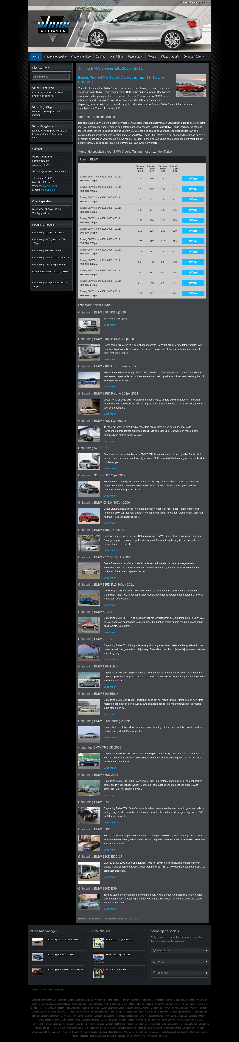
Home (184, 2)
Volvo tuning (150, 1012)
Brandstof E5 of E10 (116, 969)
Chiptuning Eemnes (127, 1028)
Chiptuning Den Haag (82, 1004)
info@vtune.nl (48, 189)
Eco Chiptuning (155, 1028)
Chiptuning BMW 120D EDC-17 (100, 856)
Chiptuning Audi (101, 1004)
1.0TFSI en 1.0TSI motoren (113, 1020)
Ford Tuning (115, 1012)
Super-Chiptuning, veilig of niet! (169, 1004)
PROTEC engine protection (48, 1020)
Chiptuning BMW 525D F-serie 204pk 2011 (108, 393)
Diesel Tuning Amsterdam (52, 1008)
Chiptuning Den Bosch (77, 1028)
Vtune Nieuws (100, 931)
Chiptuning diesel (81, 56)
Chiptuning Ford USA (160, 1008)
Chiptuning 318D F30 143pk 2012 (101, 475)
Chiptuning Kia (148, 1000)
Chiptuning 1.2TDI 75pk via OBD (50, 264)
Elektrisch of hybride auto (119, 939)
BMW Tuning (139, 1036)
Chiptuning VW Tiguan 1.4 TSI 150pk (48, 241)
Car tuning (100, 1000)
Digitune (149, 1004)
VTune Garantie (170, 56)
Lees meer (110, 324)
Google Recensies (90, 1008)
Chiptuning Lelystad (166, 1020)
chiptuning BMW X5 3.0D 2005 (99, 747)
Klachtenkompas (156, 1016)
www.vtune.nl (49, 186)
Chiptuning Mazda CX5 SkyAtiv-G (50, 257)
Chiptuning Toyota (88, 1032)
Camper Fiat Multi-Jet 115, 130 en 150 (50, 273)
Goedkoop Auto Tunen (133, 1012)
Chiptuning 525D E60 (93, 448)
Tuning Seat (154, 1024)
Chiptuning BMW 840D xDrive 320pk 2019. (108, 339)
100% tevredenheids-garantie (175, 1032)
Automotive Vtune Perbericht (65, 1032)
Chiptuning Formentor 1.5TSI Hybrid (64, 969)
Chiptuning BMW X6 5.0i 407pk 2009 (104, 502)
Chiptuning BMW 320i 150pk (98, 693)
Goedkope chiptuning (137, 1024)
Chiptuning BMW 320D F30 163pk (102, 421)
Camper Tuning (125, 1036)
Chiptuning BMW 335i (93, 802)
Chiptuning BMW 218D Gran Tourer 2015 (107, 366)
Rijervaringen (135, 56)
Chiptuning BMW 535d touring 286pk (104, 721)
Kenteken (142, 1028)
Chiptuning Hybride (90, 1020)
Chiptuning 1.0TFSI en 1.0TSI (48, 232)
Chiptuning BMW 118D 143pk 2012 (103, 530)
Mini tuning (190, 1004)
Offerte (193, 178)
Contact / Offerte (194, 56)
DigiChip (100, 56)
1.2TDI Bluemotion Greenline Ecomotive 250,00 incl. (125, 1008)
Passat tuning (59, 1028)
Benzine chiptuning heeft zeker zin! (92, 1012)
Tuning (48, 1024)
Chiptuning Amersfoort (184, 1000)
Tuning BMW (93, 918)
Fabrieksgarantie (96, 1024)
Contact (205, 2)
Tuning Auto (154, 1032)
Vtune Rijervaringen (44, 931)
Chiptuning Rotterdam (157, 1036)
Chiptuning (163, 1012)
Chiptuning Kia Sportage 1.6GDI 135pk (49, 284)
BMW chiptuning (136, 1004)
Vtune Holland (113, 1000)
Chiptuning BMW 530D (94, 829)
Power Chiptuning (180, 1008)
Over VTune (116, 56)
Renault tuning (190, 1024)
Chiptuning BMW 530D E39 (97, 888)
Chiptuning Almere (172, 1028)
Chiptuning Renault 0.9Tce (46, 250)
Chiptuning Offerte (197, 1016)
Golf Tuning (66, 1016)
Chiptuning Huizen (118, 1004)
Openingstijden (41, 201)
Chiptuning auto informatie (44, 1000)
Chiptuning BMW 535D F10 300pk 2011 (106, 584)
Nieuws (152, 56)
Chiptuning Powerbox (83, 1016)
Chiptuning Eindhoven (172, 1024)
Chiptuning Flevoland (104, 1016)
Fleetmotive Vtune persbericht (142, 1020)
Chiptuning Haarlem (50, 1016)
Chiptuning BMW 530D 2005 (98, 775)
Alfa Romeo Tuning (71, 1020)
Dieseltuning (141, 1032)
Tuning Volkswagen (130, 1000)
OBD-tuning (81, 1024)
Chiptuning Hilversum (115, 1024)
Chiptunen (129, 1032)
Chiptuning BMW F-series (62, 1012)
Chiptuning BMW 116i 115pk (98, 666)
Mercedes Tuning (164, 1000)
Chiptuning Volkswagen (63, 1024)
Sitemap (194, 2)
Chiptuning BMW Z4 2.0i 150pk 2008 (104, 557)
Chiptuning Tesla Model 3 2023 (61, 939)
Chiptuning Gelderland (176, 1016)
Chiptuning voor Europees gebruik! (54, 1004)
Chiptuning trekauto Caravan (103, 1028)
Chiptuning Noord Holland (110, 1032)
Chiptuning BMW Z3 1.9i (95, 639)
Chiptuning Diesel (66, 1000)
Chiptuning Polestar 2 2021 (59, 954)
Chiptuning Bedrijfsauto (180, 1012)
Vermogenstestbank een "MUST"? (132, 1016)
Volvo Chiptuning (185, 1020)
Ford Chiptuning (73, 1008)
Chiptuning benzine (55, 56)
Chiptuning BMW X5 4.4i (95, 612)
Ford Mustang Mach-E (118, 954)
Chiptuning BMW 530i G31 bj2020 (102, 312)
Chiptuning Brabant (84, 1000)
